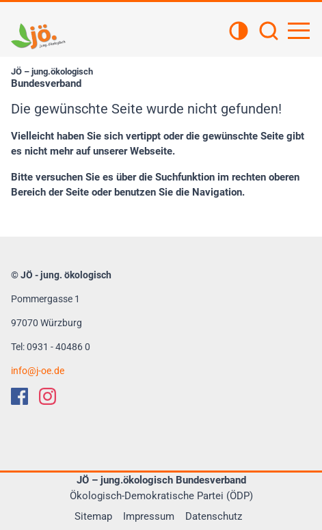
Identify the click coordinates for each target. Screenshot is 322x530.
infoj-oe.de (37, 370)
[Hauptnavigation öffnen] (298, 30)
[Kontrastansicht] (238, 32)
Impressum (148, 516)
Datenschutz (213, 516)
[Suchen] (268, 32)
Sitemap (93, 516)
